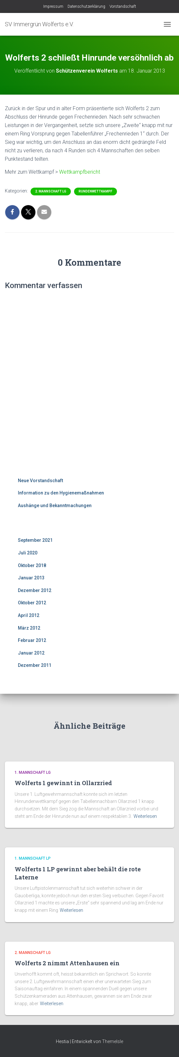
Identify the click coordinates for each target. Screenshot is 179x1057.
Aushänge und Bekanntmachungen (55, 505)
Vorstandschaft (122, 6)
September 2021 (35, 540)
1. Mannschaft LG (33, 772)
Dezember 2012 (34, 590)
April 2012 (28, 615)
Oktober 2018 (32, 565)
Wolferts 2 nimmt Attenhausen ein (67, 963)
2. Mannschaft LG (50, 191)
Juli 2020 (27, 552)
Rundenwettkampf (95, 191)
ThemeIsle (112, 1041)
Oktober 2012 (32, 602)
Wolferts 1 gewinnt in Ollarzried (63, 783)
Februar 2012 (32, 640)
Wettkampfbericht (79, 172)
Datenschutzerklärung (86, 6)
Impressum (53, 6)
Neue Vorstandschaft (40, 480)
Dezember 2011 (34, 665)
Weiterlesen (145, 816)
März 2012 (29, 628)
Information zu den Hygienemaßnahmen (61, 492)
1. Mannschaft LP (33, 858)
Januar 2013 (31, 577)
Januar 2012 (31, 653)
